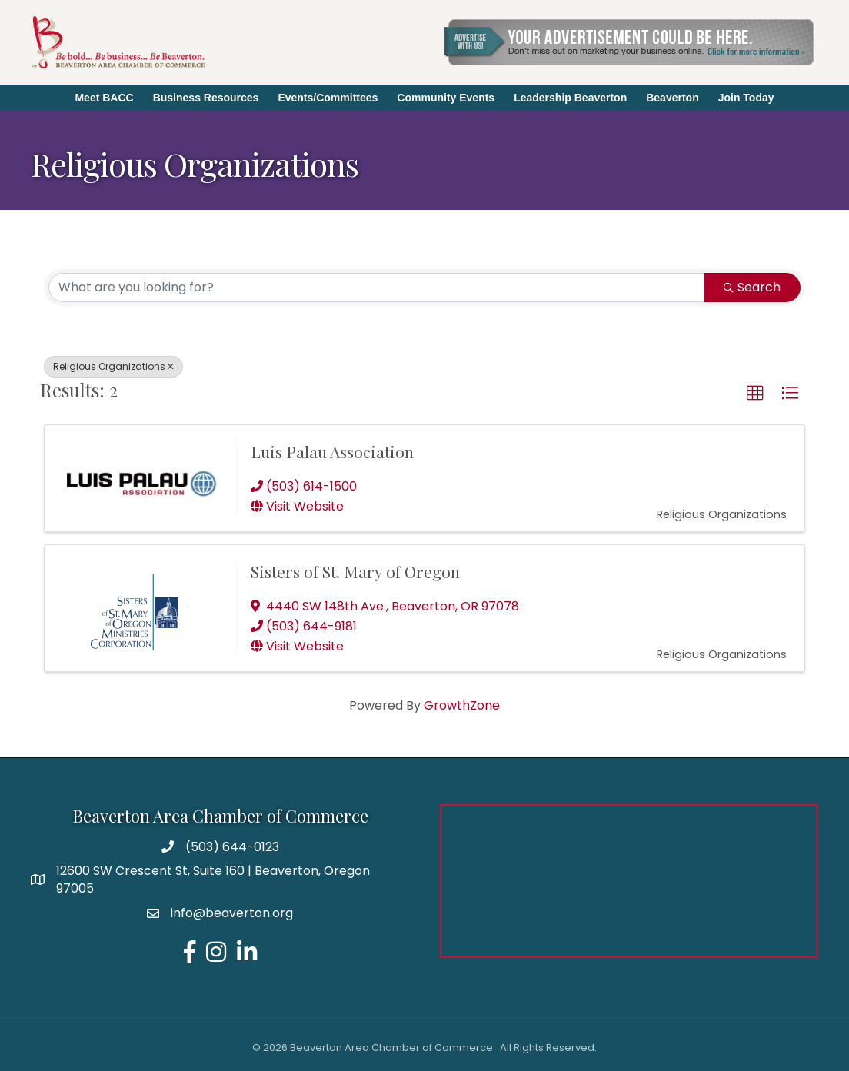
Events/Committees (328, 97)
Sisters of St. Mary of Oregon (355, 571)
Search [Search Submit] (752, 287)
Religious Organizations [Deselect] (113, 366)
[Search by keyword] (376, 287)
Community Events (445, 97)
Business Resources (206, 97)
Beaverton (672, 97)
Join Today (746, 97)
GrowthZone (462, 705)
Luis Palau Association (332, 451)
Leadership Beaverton (570, 97)
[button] (755, 393)
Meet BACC (104, 97)
